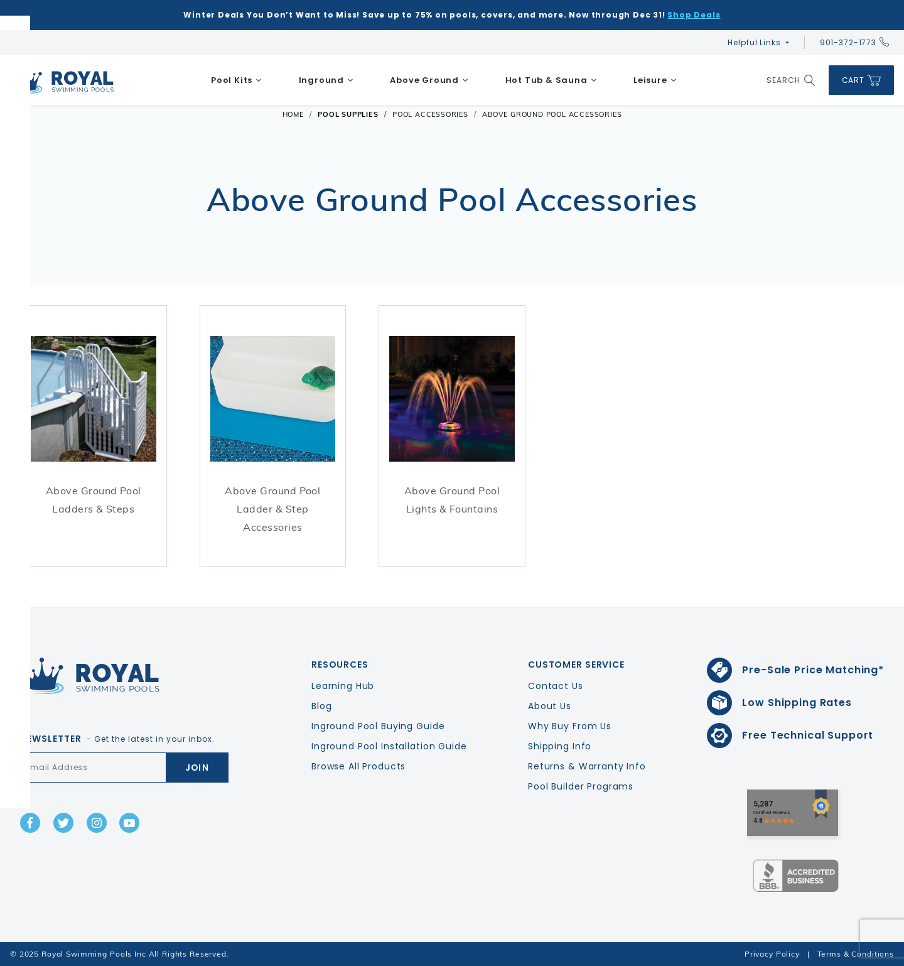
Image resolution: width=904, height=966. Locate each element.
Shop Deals (693, 14)
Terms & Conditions (855, 953)
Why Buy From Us (569, 726)
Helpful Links (754, 42)
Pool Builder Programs (580, 786)
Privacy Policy (772, 953)
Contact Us (555, 686)
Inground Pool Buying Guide (377, 726)
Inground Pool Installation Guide (389, 746)
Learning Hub (342, 686)
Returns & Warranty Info (587, 766)
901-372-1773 (854, 42)
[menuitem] (237, 80)
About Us (549, 706)
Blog (321, 706)
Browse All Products (358, 766)
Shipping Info (559, 746)
